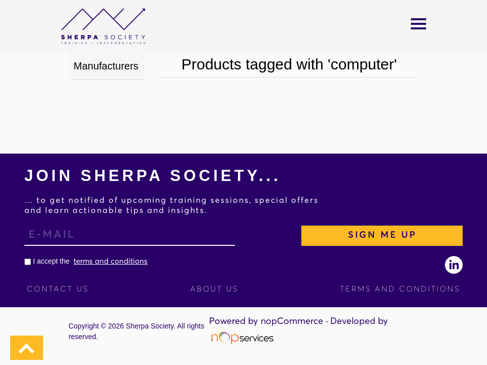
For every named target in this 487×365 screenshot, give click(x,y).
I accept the (86, 261)
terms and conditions (111, 261)
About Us (214, 289)
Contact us (58, 289)
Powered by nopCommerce (267, 321)
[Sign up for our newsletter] (129, 236)
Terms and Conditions (400, 289)
